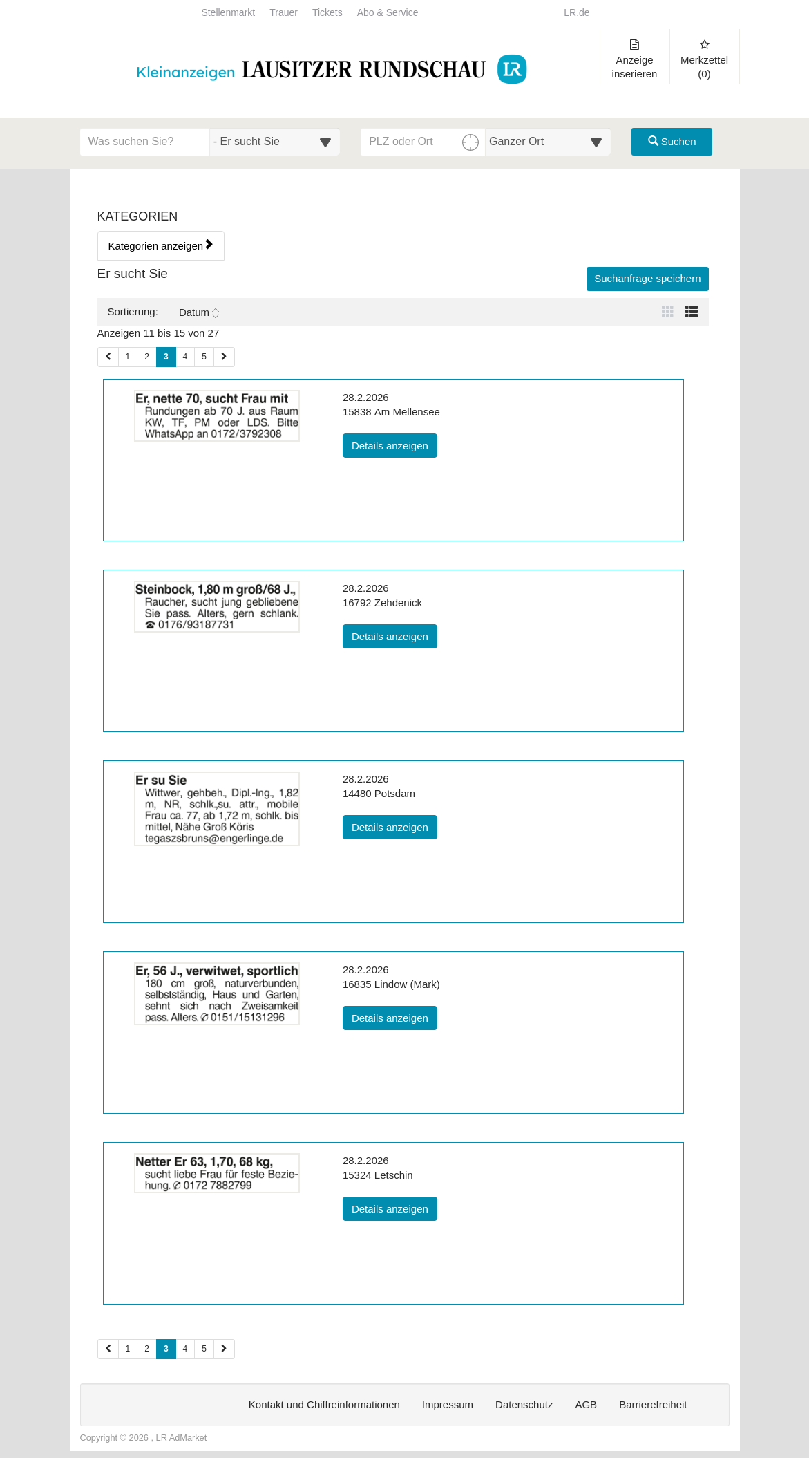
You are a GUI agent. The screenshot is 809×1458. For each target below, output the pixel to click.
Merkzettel (704, 59)
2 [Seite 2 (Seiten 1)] (146, 357)
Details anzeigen (394, 444)
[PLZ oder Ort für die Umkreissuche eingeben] (423, 142)
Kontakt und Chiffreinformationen (324, 1404)
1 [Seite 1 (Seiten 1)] (128, 357)
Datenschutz (524, 1404)
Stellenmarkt (228, 13)
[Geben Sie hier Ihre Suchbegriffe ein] (145, 142)
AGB (586, 1404)
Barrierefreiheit (653, 1404)
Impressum (447, 1404)
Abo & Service (388, 13)
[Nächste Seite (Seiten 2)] (224, 1349)
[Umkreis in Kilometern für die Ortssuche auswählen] (548, 142)
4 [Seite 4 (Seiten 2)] (185, 1349)
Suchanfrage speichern (647, 278)
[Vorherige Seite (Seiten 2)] (108, 1349)
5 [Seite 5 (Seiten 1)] (204, 357)
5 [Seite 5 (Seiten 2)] (204, 1349)
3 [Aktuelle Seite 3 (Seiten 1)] (166, 356)
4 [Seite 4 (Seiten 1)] (185, 357)
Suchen (672, 141)
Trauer (283, 13)
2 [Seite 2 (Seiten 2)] (146, 1349)
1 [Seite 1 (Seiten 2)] (128, 1349)
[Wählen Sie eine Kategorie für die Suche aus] (275, 142)
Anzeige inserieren (635, 59)
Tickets (327, 13)
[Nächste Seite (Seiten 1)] (224, 357)
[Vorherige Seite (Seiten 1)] (108, 357)
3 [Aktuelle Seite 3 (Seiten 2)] (166, 1348)
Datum (199, 312)
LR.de (576, 13)
